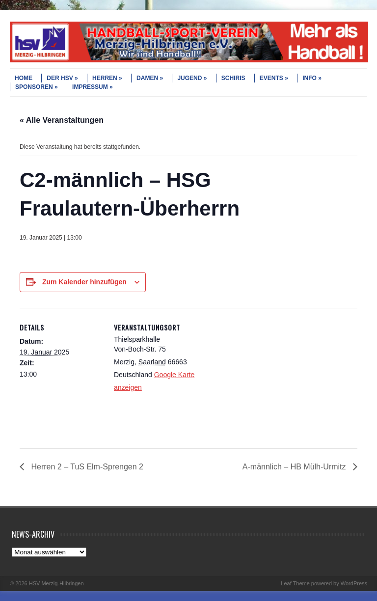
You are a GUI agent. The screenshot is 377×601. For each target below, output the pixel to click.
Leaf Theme (295, 583)
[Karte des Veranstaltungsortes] (260, 376)
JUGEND (192, 78)
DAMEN (149, 78)
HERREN (107, 78)
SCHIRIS (233, 78)
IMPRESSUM (92, 86)
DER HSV (62, 78)
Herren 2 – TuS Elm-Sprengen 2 (86, 467)
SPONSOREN (36, 86)
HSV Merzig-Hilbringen (56, 583)
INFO (312, 78)
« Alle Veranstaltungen (62, 120)
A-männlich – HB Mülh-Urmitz (295, 467)
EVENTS (274, 78)
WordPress (354, 583)
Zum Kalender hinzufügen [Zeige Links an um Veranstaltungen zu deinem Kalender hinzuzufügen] (84, 282)
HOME (23, 78)
